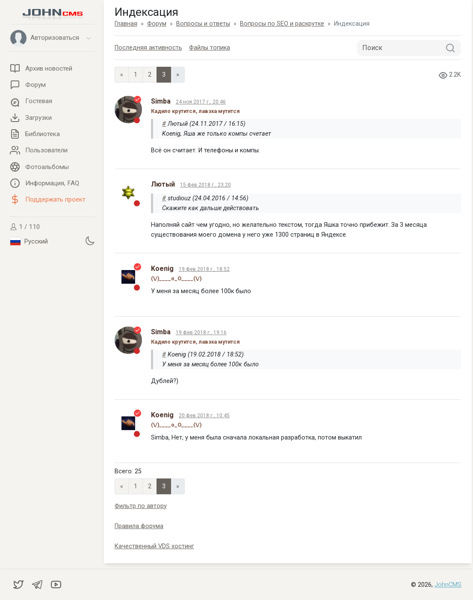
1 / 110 (25, 227)
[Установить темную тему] (89, 240)
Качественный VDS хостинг (154, 546)
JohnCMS (448, 584)
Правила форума (139, 526)
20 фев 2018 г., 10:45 (204, 416)
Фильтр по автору (141, 506)
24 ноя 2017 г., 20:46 (201, 102)
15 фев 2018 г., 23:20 (205, 185)
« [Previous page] (121, 74)
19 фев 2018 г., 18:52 (204, 269)
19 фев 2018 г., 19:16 (201, 333)
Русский (29, 241)
